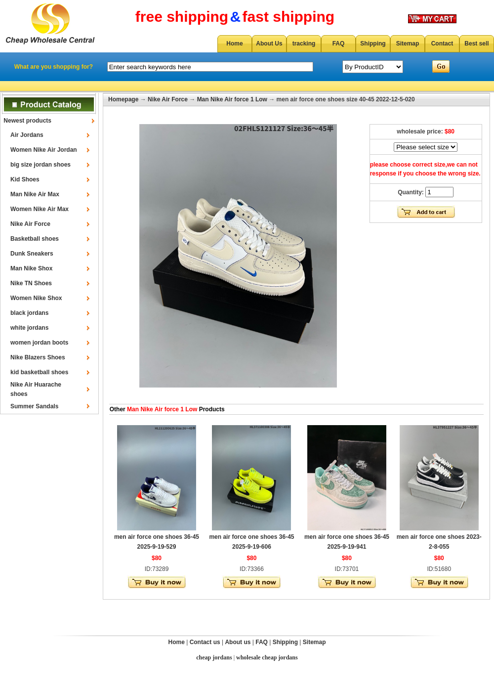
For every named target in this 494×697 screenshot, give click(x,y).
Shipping (372, 43)
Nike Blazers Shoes (37, 357)
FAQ (338, 43)
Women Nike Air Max (39, 209)
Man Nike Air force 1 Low (232, 99)
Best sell (476, 43)
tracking (304, 43)
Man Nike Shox (31, 268)
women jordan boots (39, 342)
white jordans (29, 327)
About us (237, 642)
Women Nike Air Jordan (43, 149)
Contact (442, 43)
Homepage (123, 99)
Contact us (205, 642)
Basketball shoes (34, 238)
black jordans (29, 312)
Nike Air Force (30, 223)
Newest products (27, 120)
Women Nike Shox (36, 298)
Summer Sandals (34, 406)
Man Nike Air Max (34, 194)
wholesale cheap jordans (267, 657)
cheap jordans (214, 657)
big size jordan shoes (40, 164)
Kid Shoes (25, 179)
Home (234, 43)
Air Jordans (26, 134)
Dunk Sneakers (31, 253)
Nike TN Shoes (31, 283)
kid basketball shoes (39, 372)
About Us (269, 43)
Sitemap (407, 43)
